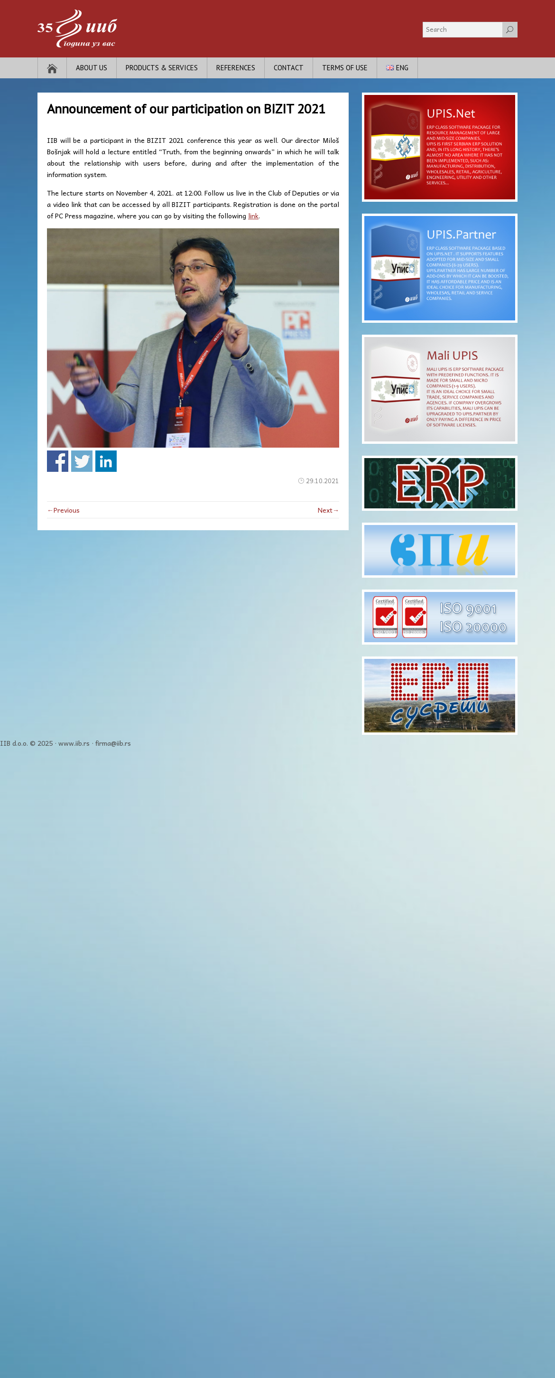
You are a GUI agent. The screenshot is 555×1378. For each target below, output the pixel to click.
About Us (91, 67)
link (253, 215)
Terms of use (345, 67)
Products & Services (162, 67)
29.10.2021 (322, 481)
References (235, 67)
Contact (289, 67)
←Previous (63, 510)
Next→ (328, 510)
